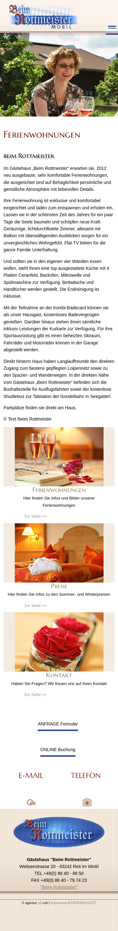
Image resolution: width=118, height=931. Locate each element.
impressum (60, 903)
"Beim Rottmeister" (59, 887)
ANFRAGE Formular (58, 723)
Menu (112, 28)
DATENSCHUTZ (83, 903)
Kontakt (59, 675)
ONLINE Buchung (57, 749)
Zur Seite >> (35, 516)
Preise (59, 586)
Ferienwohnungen (59, 490)
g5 (39, 903)
